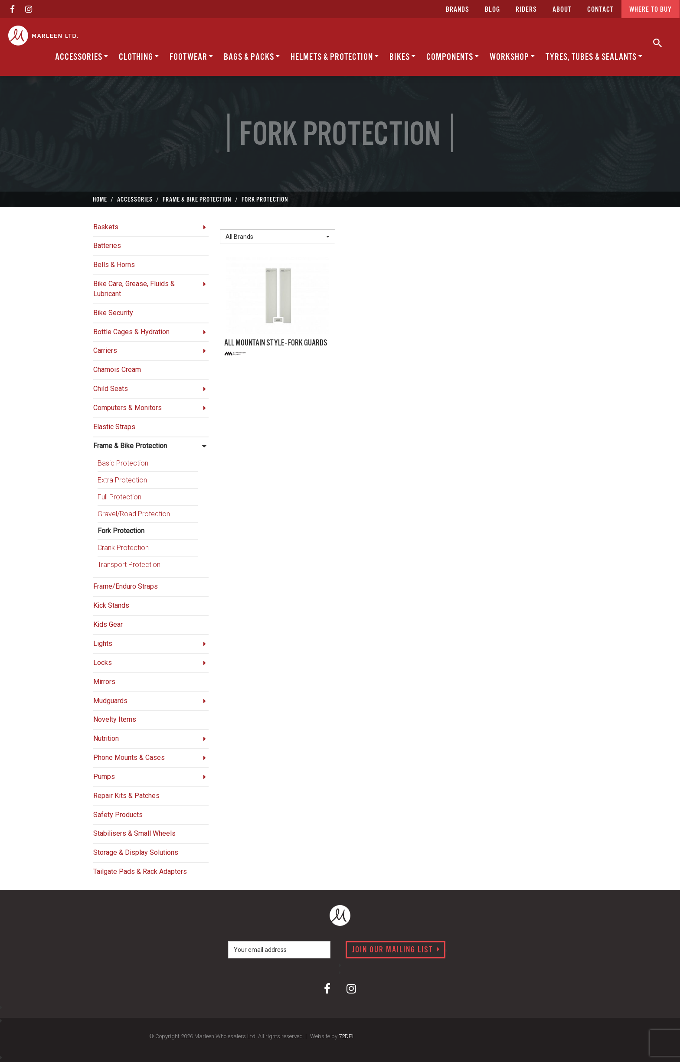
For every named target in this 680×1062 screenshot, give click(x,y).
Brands (457, 9)
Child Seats (110, 388)
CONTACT (600, 9)
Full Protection (119, 497)
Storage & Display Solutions (135, 852)
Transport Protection (129, 564)
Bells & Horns (114, 265)
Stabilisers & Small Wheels (134, 833)
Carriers (105, 350)
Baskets (105, 227)
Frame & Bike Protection (130, 446)
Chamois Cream (117, 369)
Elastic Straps (114, 427)
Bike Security (113, 313)
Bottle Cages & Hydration (131, 332)
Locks (102, 662)
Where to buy (650, 9)
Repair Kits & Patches (126, 796)
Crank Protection (123, 548)
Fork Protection (121, 531)
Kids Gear (108, 624)
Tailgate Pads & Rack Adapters (140, 871)
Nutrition (106, 738)
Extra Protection (122, 480)
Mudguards (110, 701)
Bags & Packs (252, 57)
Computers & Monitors (127, 408)
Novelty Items (114, 719)
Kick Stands (111, 605)
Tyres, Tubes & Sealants (594, 57)
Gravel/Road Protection (134, 514)
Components (452, 57)
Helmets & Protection (335, 57)
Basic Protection (123, 463)
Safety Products (118, 815)
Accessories (81, 57)
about (562, 9)
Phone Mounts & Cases (129, 757)
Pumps (104, 776)
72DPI (346, 1036)
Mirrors (104, 682)
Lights (102, 643)
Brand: (232, 222)
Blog (492, 9)
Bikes (402, 57)
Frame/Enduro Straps (125, 586)
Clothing (139, 57)
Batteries (107, 245)
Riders (526, 9)
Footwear (191, 57)
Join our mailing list (396, 950)
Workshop (512, 57)
